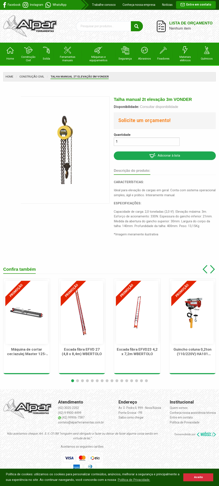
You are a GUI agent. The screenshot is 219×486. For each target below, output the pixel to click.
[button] (72, 380)
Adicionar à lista (164, 155)
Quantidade (122, 135)
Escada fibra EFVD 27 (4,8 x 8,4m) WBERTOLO (82, 351)
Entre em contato (196, 4)
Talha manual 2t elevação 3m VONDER (79, 77)
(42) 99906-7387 (73, 417)
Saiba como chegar (131, 417)
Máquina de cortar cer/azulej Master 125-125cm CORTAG (26, 351)
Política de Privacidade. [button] (134, 479)
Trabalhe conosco (104, 5)
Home (9, 77)
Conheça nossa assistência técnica (193, 413)
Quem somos (179, 408)
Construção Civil (31, 77)
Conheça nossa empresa (139, 5)
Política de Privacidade (185, 422)
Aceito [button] (198, 477)
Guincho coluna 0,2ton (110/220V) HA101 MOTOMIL (192, 351)
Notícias (167, 5)
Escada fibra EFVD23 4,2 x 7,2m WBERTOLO (137, 351)
